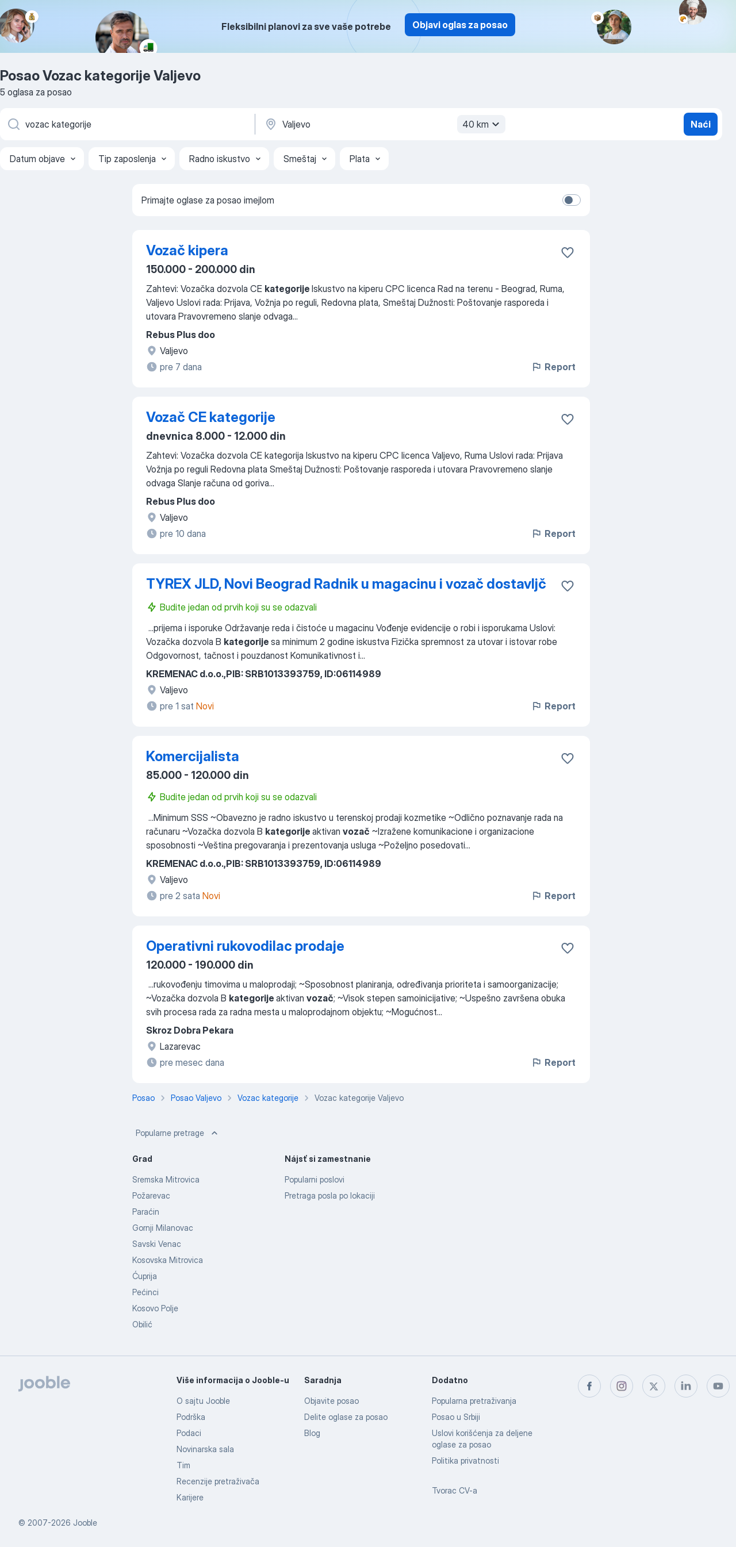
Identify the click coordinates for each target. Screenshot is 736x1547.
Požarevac (151, 1195)
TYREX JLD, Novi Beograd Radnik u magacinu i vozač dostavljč (346, 583)
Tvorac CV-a (454, 1490)
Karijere (190, 1497)
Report (553, 367)
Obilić (142, 1324)
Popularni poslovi (314, 1179)
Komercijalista (192, 756)
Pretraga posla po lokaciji (330, 1195)
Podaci (189, 1433)
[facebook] (589, 1386)
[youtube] (718, 1386)
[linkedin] (685, 1386)
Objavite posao (331, 1401)
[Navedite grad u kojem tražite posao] (383, 124)
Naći (701, 124)
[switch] (571, 200)
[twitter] (653, 1386)
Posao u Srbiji (456, 1417)
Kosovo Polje (155, 1308)
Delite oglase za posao (346, 1417)
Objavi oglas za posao (460, 24)
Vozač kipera (187, 250)
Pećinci (145, 1292)
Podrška (191, 1417)
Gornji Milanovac (162, 1228)
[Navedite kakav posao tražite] (126, 124)
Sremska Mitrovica (166, 1179)
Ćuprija (144, 1276)
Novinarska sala (205, 1449)
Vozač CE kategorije (210, 417)
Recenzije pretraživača (218, 1481)
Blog (312, 1433)
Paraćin (145, 1211)
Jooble (85, 1522)
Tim (183, 1465)
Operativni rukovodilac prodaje (245, 946)
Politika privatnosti (465, 1460)
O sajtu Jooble (203, 1401)
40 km (482, 124)
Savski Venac (156, 1244)
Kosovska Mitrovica (167, 1260)
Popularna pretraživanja (474, 1401)
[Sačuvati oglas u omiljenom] (567, 252)
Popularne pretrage (178, 1133)
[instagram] (621, 1386)
